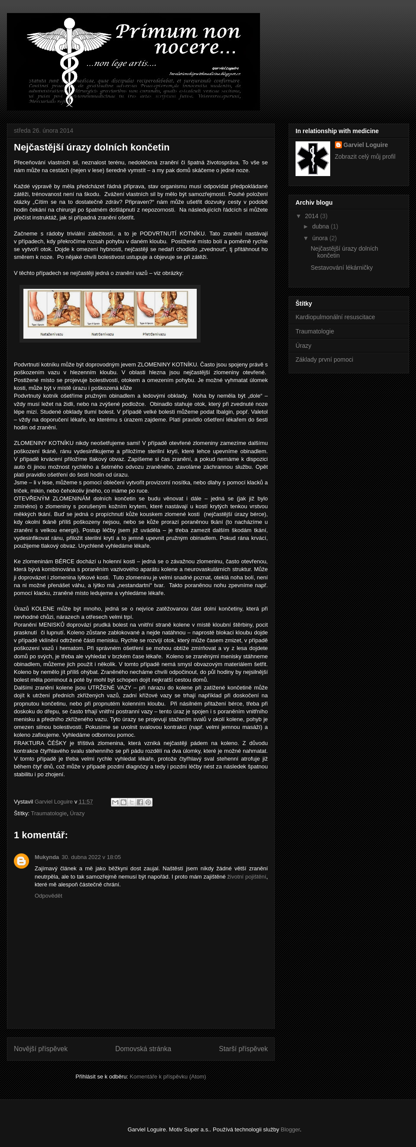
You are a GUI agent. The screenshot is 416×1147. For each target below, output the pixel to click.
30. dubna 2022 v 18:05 (91, 857)
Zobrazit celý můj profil (365, 156)
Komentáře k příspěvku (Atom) (168, 1076)
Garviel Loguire (366, 144)
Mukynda (47, 857)
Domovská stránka (143, 1048)
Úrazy (77, 813)
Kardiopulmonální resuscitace (335, 317)
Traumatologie (49, 813)
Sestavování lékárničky (342, 267)
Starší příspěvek (243, 1048)
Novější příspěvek (41, 1048)
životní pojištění (247, 876)
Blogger (290, 1129)
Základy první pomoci (324, 359)
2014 (312, 215)
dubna (321, 226)
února (320, 238)
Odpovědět (48, 895)
